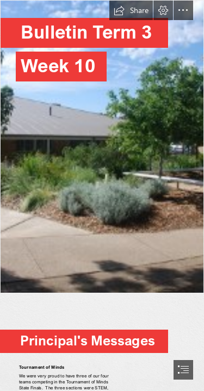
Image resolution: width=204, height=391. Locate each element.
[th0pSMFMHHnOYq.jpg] (102, 146)
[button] (131, 10)
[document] (102, 195)
